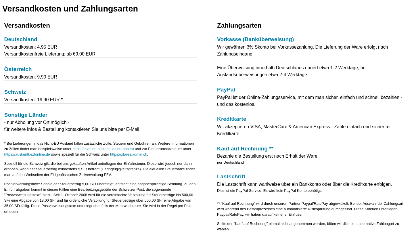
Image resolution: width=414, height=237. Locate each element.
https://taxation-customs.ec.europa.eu (103, 149)
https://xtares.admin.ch (128, 154)
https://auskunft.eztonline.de (27, 154)
